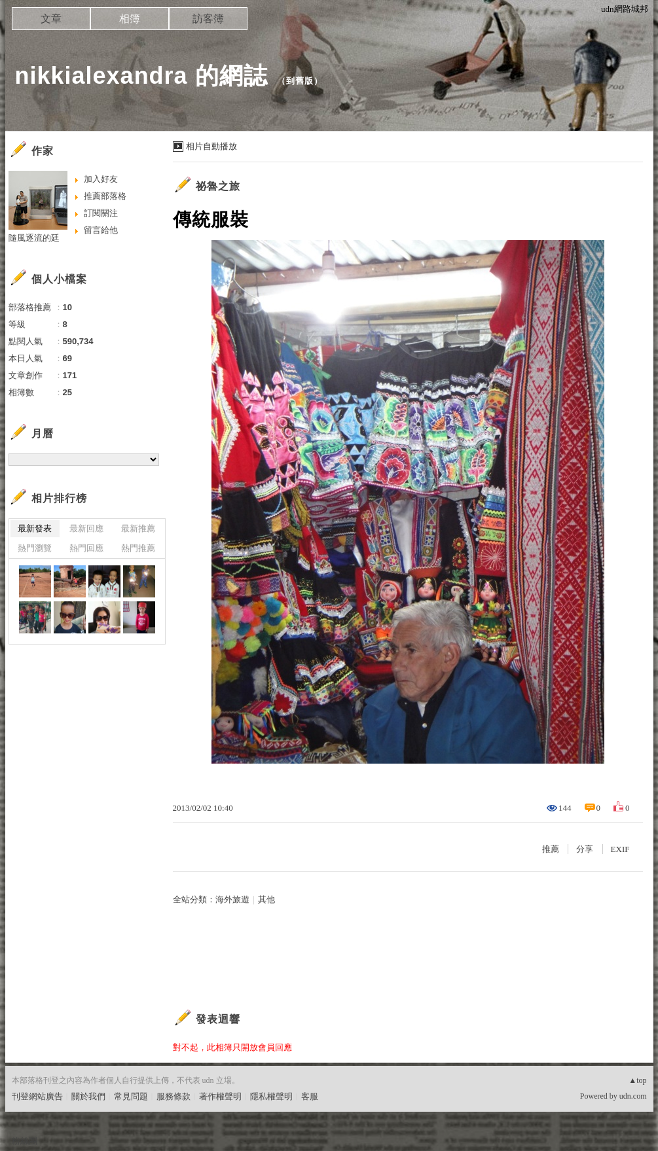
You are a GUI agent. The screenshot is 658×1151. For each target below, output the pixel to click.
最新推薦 (138, 528)
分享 (584, 849)
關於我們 (88, 1096)
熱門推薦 (138, 548)
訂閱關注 (101, 213)
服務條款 (173, 1096)
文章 (51, 18)
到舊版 (300, 81)
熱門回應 (86, 548)
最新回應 (86, 528)
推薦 (550, 849)
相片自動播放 (211, 146)
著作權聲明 (220, 1096)
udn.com (633, 1096)
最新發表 (35, 528)
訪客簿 (208, 18)
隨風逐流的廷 (34, 238)
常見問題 (131, 1096)
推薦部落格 (105, 196)
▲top (637, 1080)
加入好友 (101, 179)
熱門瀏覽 (35, 548)
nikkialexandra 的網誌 (141, 75)
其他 (266, 899)
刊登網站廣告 (37, 1096)
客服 (309, 1096)
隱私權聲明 (271, 1096)
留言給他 (101, 230)
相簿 (129, 18)
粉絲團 (24, 1141)
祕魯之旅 (218, 186)
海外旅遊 (232, 899)
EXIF (620, 849)
